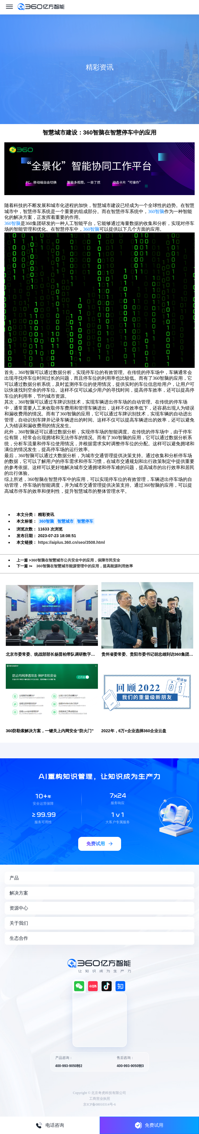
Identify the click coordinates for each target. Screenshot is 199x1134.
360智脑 (156, 211)
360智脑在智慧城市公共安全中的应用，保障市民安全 (75, 560)
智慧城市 (65, 521)
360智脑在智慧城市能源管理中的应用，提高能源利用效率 (84, 566)
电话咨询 (50, 1125)
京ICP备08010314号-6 (99, 1104)
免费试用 (149, 1125)
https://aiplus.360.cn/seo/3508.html (71, 542)
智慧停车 (85, 521)
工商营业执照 (99, 1099)
